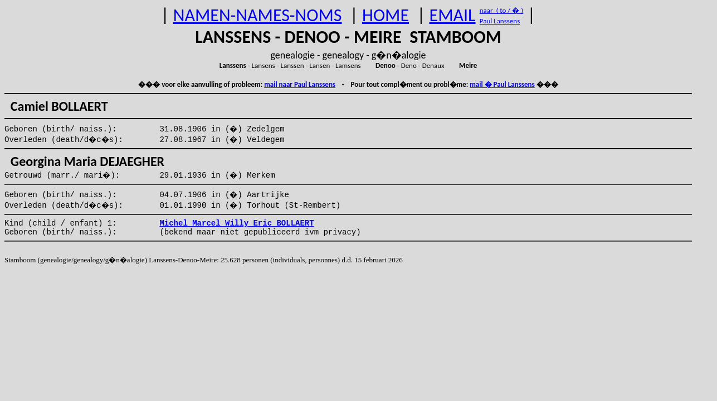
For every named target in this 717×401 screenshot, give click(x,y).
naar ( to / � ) (501, 10)
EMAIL (453, 15)
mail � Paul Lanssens (502, 84)
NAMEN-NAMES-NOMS (257, 15)
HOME (385, 15)
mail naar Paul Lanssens (299, 84)
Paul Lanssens (500, 21)
